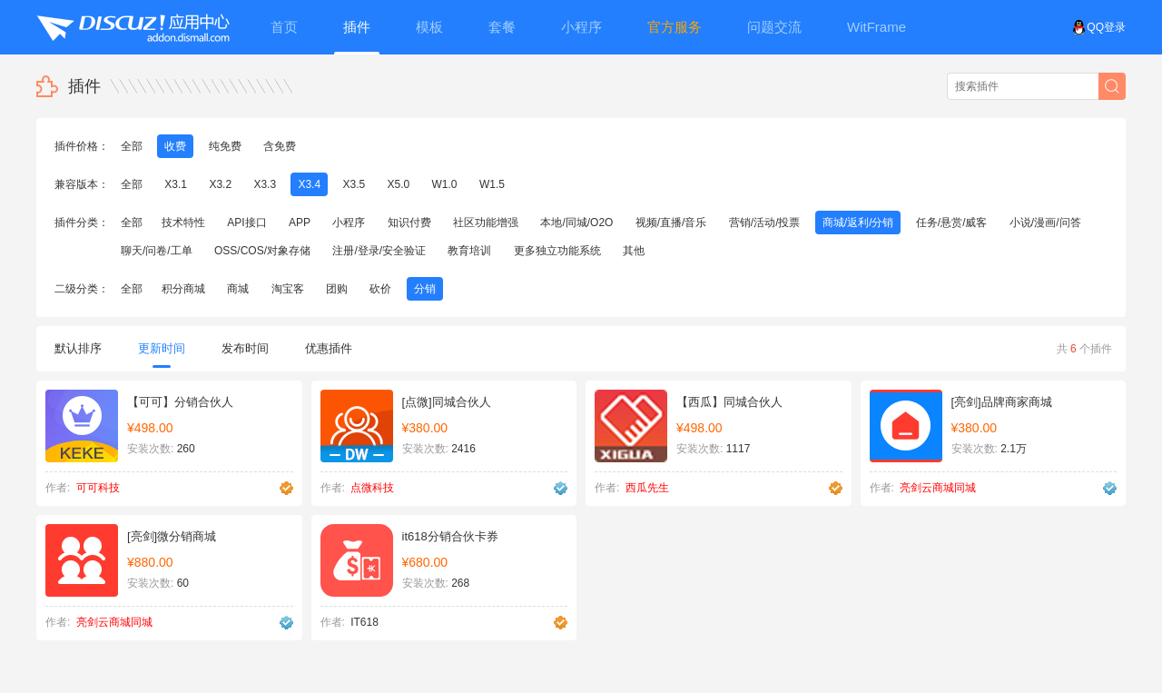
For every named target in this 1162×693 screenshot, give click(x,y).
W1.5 (492, 184)
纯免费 (225, 146)
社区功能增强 (485, 222)
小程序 (348, 222)
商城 (238, 288)
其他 (634, 250)
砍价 (380, 288)
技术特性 (183, 222)
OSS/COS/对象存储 (262, 250)
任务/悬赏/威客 (952, 222)
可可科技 (98, 487)
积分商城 (183, 288)
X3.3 (264, 184)
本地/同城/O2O (576, 222)
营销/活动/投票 (765, 222)
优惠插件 (328, 348)
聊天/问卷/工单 (156, 250)
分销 (425, 288)
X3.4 (309, 184)
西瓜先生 (647, 487)
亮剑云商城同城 (938, 487)
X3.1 (175, 184)
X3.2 (220, 184)
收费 (175, 146)
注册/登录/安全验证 (379, 250)
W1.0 (445, 184)
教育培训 (469, 250)
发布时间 (245, 348)
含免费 (279, 146)
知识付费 (409, 222)
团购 (337, 288)
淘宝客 (287, 288)
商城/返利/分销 (858, 222)
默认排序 (78, 348)
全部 (132, 146)
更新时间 (161, 355)
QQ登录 (1099, 27)
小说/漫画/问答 (1045, 222)
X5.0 (399, 184)
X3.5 (353, 184)
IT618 (364, 622)
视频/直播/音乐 (671, 222)
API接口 (246, 222)
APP (299, 222)
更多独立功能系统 (557, 250)
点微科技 (372, 487)
